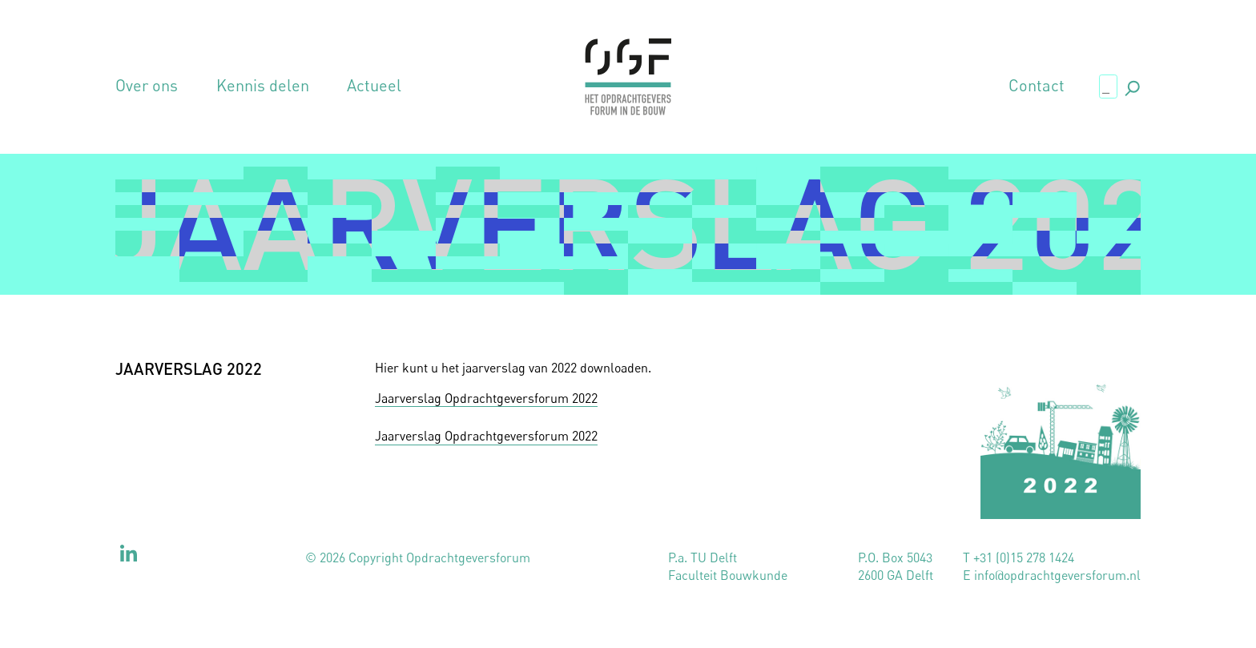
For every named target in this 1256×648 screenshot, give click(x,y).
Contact (1036, 86)
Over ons (146, 86)
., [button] (1131, 85)
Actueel (374, 86)
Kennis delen (262, 86)
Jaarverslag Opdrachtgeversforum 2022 (486, 398)
